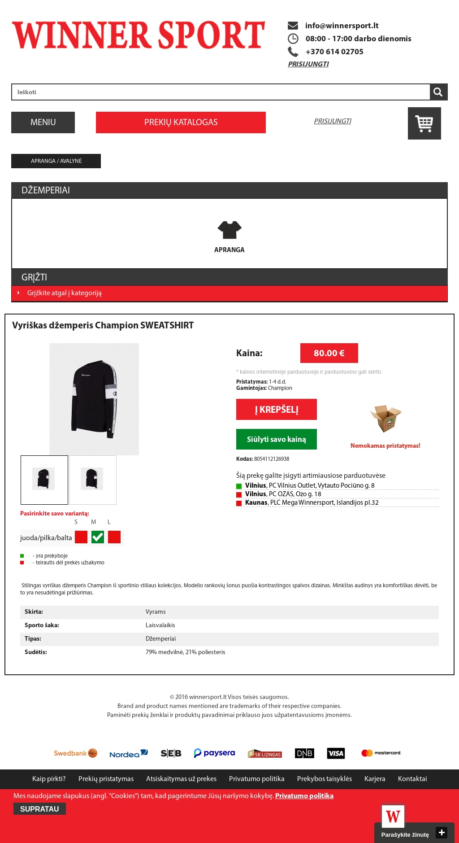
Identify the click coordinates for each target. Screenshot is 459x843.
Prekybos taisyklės (324, 779)
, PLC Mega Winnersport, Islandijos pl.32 (312, 503)
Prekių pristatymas (106, 779)
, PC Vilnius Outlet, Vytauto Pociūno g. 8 (310, 486)
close (441, 833)
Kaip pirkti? (49, 779)
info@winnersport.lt (333, 26)
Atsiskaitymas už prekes (181, 779)
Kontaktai (412, 779)
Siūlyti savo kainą (276, 440)
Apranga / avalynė (56, 161)
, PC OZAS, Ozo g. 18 (283, 494)
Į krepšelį (277, 410)
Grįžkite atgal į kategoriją (64, 293)
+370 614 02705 (335, 52)
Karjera (374, 779)
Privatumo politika (257, 779)
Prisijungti (308, 64)
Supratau (39, 809)
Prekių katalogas (181, 122)
